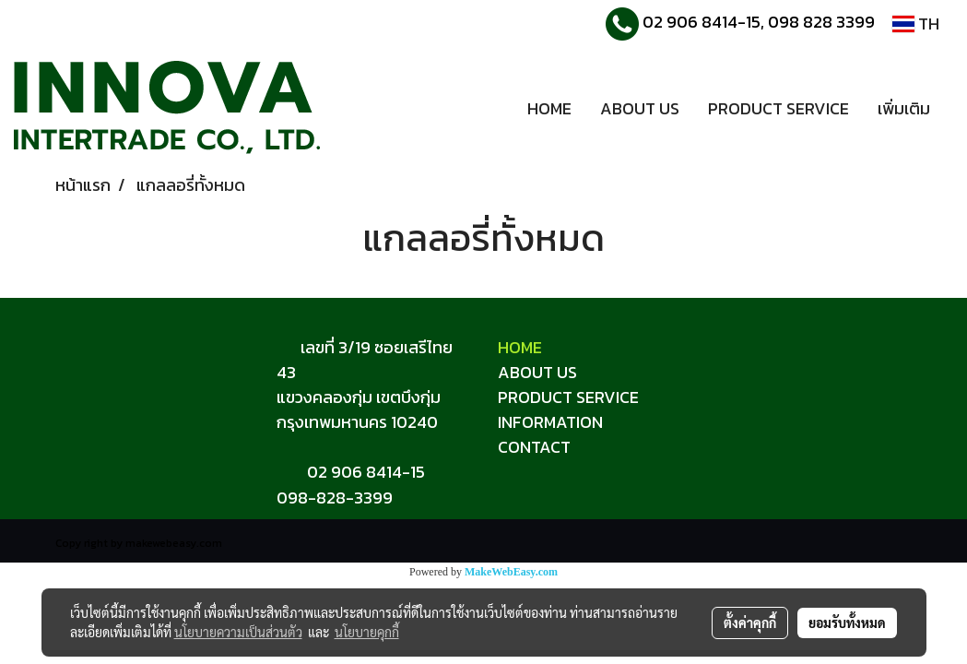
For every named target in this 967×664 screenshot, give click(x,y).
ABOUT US (639, 108)
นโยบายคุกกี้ (367, 631)
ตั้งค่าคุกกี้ (750, 622)
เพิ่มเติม (904, 108)
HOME (549, 108)
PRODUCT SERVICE (778, 108)
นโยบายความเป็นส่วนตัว (238, 631)
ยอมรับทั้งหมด (847, 622)
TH (915, 23)
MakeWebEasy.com (511, 571)
